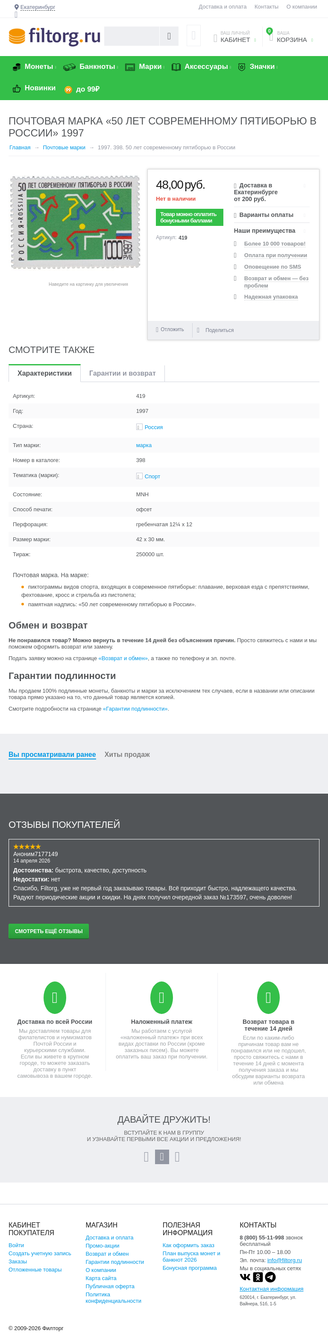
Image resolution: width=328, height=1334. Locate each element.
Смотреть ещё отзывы (48, 931)
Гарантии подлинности (114, 1262)
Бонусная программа (190, 1268)
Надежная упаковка (271, 296)
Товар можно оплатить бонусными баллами (188, 217)
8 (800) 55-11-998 (262, 1237)
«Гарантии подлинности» (135, 709)
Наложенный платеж (161, 1021)
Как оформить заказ (188, 1245)
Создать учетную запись (40, 1253)
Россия (154, 427)
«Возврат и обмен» (123, 658)
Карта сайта (100, 1278)
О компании (302, 6)
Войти (16, 1245)
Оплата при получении (275, 255)
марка (144, 445)
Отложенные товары (35, 1269)
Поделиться (215, 330)
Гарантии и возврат (122, 373)
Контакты (266, 6)
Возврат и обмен (107, 1254)
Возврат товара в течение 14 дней (268, 1025)
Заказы (18, 1261)
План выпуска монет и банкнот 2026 (191, 1256)
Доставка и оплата (222, 6)
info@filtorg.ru (284, 1260)
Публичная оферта (110, 1286)
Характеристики (45, 373)
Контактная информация (271, 1289)
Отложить (172, 329)
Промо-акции (102, 1245)
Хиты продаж (127, 754)
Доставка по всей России (55, 1021)
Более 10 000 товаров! (275, 243)
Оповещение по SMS (272, 267)
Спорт (153, 476)
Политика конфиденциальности (113, 1297)
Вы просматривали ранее (52, 754)
